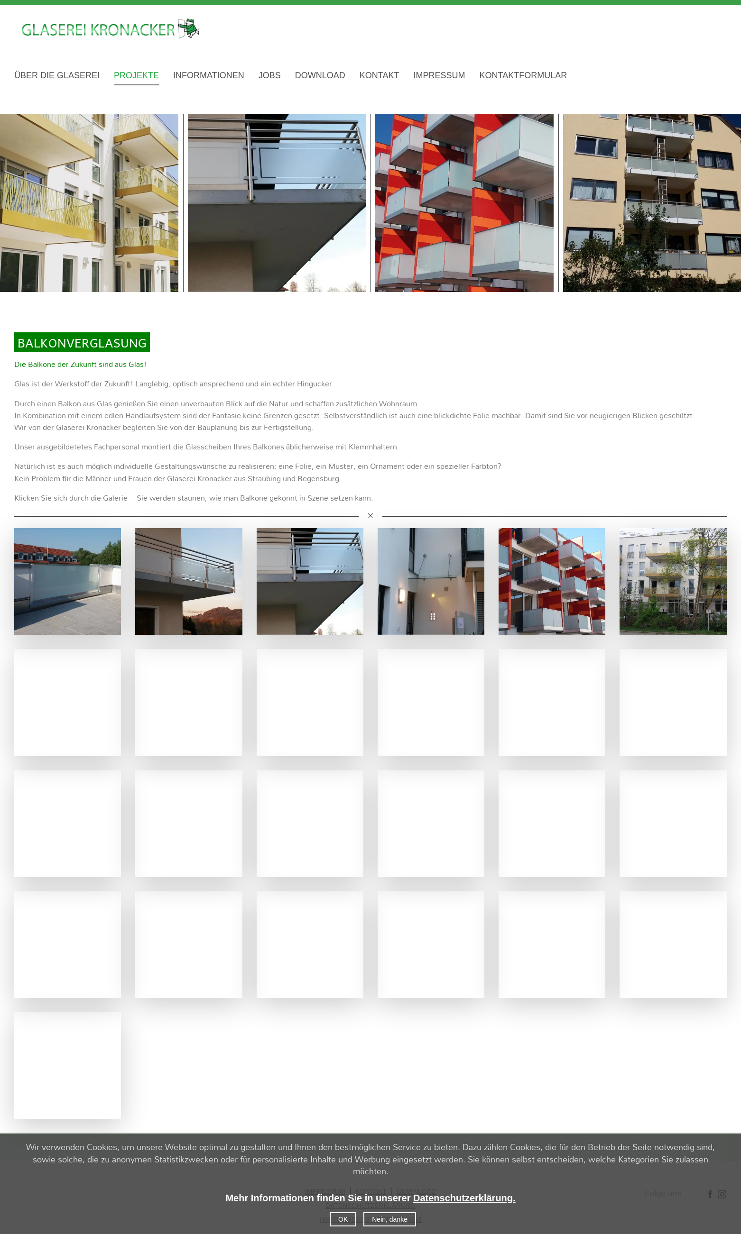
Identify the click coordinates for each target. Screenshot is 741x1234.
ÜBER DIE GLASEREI (57, 75)
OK (343, 1219)
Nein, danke (390, 1219)
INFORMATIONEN (208, 75)
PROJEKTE (136, 75)
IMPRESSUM (439, 75)
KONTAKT (379, 75)
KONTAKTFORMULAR (523, 75)
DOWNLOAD (320, 75)
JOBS (270, 75)
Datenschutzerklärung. (464, 1198)
